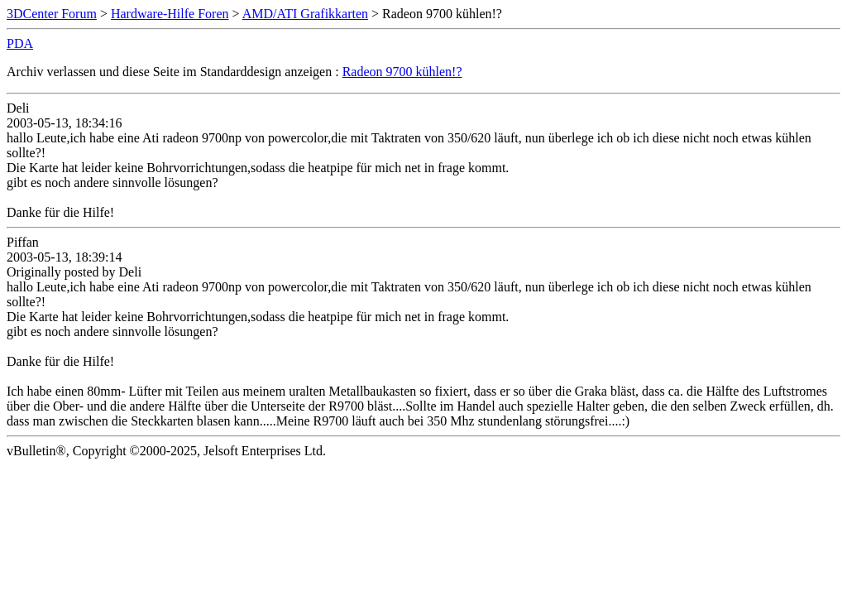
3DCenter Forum (52, 14)
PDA (20, 43)
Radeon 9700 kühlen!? (402, 72)
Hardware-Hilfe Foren (170, 14)
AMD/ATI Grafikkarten (305, 14)
